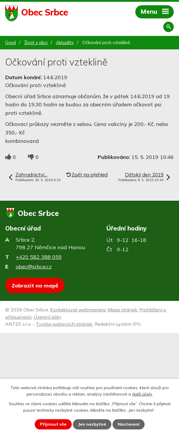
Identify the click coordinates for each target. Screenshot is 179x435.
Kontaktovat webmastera (78, 310)
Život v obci (36, 42)
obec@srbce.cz (34, 266)
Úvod (10, 42)
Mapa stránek (122, 310)
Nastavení (128, 424)
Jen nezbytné (92, 424)
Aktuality (65, 42)
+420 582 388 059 (39, 257)
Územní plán (47, 317)
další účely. (142, 394)
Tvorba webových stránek (64, 324)
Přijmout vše (53, 424)
